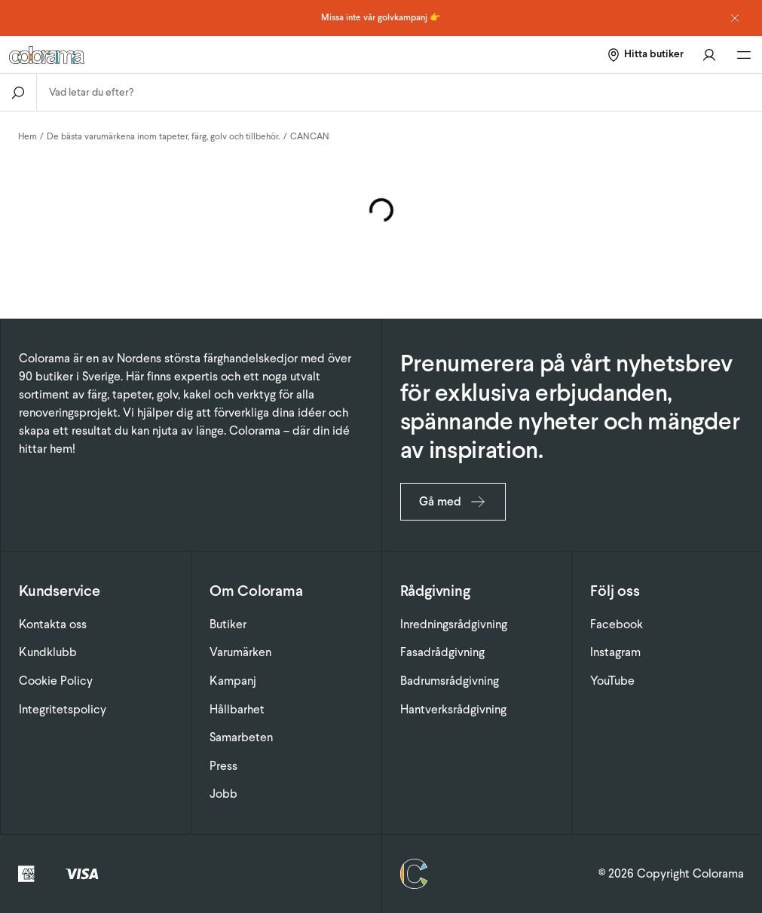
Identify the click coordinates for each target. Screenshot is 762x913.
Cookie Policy (56, 681)
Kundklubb (48, 652)
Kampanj (233, 681)
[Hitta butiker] (645, 54)
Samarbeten (241, 737)
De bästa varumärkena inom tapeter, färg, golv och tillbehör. (163, 136)
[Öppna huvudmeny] (744, 55)
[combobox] (399, 92)
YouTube (612, 681)
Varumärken (240, 652)
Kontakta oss (53, 624)
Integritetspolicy (62, 709)
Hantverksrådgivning (453, 709)
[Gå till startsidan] (140, 55)
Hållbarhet (237, 709)
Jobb (223, 794)
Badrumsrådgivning (449, 681)
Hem (27, 136)
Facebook (616, 624)
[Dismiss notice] (735, 18)
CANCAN (309, 136)
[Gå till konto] (709, 54)
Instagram (615, 652)
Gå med (453, 502)
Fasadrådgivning (442, 652)
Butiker (228, 624)
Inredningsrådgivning (453, 624)
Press (223, 766)
